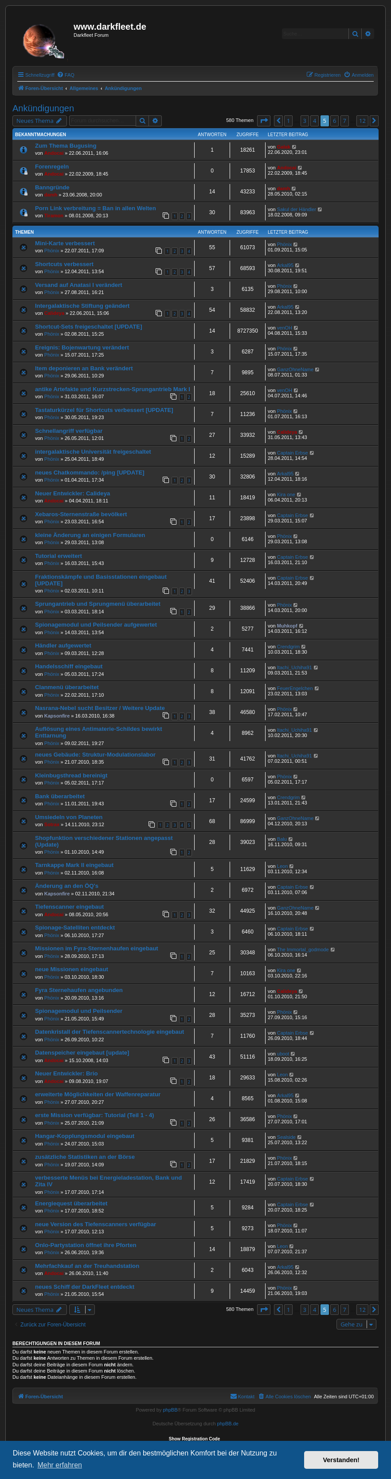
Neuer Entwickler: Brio (66, 1073)
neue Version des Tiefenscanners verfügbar (95, 1224)
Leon (282, 866)
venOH (284, 327)
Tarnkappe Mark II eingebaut (74, 865)
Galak (283, 146)
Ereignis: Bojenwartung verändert (82, 347)
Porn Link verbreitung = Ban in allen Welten (95, 208)
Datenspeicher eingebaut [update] (82, 1052)
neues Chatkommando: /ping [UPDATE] (90, 472)
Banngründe (52, 187)
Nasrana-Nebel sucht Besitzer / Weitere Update (100, 708)
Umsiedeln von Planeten (68, 817)
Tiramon (53, 215)
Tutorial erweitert (58, 556)
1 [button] (288, 121)
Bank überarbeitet (60, 796)
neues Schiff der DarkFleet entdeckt (84, 1286)
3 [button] (304, 121)
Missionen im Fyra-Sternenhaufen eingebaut (96, 948)
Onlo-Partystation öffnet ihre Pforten (86, 1245)
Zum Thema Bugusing (65, 145)
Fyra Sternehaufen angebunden (79, 990)
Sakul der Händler (296, 209)
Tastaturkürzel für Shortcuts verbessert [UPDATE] (104, 410)
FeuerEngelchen (295, 688)
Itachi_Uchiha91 (294, 667)
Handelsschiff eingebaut (68, 666)
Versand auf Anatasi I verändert (78, 285)
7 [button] (344, 121)
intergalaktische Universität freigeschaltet (93, 451)
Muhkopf (287, 625)
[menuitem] (65, 75)
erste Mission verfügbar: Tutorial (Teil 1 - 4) (94, 1115)
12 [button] (362, 121)
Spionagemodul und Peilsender (78, 1011)
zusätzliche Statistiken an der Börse (85, 1156)
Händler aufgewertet (63, 645)
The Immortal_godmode (303, 949)
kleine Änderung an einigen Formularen (90, 535)
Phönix (51, 250)
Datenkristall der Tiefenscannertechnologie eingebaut (109, 1031)
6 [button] (334, 121)
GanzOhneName (295, 369)
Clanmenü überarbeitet (67, 687)
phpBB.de (228, 1423)
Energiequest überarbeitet (71, 1203)
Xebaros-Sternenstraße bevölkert (81, 514)
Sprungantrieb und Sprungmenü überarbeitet (97, 603)
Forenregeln (52, 166)
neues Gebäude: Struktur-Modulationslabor (95, 754)
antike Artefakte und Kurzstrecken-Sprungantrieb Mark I (112, 389)
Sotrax (51, 824)
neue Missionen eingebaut (71, 969)
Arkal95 (285, 265)
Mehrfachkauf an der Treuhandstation (87, 1266)
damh (50, 194)
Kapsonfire (57, 715)
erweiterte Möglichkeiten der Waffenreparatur (97, 1094)
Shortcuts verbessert (64, 264)
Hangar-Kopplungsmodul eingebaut (84, 1136)
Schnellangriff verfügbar (68, 431)
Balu (282, 839)
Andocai (53, 153)
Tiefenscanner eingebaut (69, 906)
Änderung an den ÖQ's (66, 886)
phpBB (170, 1409)
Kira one (286, 494)
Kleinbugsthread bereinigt (71, 775)
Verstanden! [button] (341, 1459)
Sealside (286, 1137)
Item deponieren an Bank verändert (84, 368)
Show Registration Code (194, 1438)
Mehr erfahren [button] (59, 1465)
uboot (283, 1053)
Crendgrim (288, 646)
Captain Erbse (292, 452)
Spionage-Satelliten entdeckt (75, 927)
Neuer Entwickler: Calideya (72, 493)
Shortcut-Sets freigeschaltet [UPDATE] (88, 326)
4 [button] (314, 121)
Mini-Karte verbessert (65, 243)
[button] (263, 120)
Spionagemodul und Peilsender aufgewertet (96, 624)
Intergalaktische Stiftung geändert (82, 305)
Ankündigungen (43, 108)
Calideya (54, 313)
